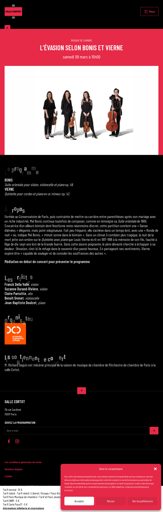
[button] (155, 469)
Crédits (8, 476)
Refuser (111, 501)
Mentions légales (14, 469)
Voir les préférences (142, 501)
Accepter (79, 501)
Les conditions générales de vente (23, 462)
